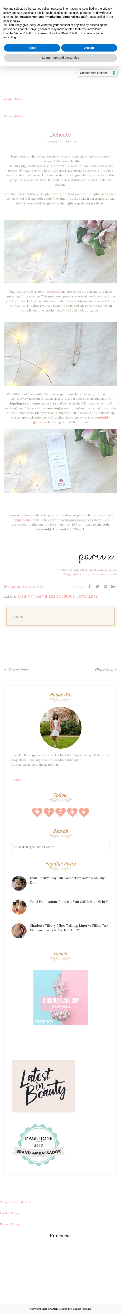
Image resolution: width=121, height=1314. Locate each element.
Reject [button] (32, 47)
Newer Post (18, 669)
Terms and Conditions (15, 1202)
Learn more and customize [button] (60, 57)
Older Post (104, 669)
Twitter (82, 574)
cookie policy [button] (11, 21)
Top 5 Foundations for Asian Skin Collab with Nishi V (69, 902)
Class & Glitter (49, 1308)
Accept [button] (89, 47)
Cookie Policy (13, 99)
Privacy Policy (13, 116)
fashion (25, 596)
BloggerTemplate (82, 1308)
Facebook (110, 574)
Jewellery (87, 596)
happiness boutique (55, 596)
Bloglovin (69, 574)
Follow (16, 780)
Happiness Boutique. (26, 520)
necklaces (53, 291)
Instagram (96, 574)
